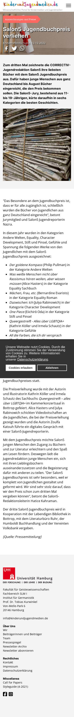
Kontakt (8, 662)
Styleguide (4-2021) (15, 686)
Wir (5, 630)
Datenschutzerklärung (32, 359)
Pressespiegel (12, 642)
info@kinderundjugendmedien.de (25, 618)
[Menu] (68, 5)
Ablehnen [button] (51, 367)
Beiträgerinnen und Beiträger (22, 634)
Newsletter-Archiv (15, 646)
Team (6, 638)
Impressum (10, 666)
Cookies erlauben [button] (21, 367)
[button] (7, 48)
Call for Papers (12, 682)
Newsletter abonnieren (18, 650)
